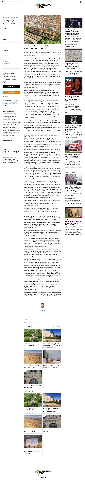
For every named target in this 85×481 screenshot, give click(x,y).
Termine (41, 12)
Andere (5, 81)
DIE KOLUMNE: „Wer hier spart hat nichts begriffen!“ (32, 344)
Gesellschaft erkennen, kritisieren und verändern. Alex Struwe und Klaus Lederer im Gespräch (73, 32)
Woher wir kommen (54, 12)
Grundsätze (62, 12)
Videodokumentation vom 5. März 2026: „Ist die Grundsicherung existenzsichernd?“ (73, 189)
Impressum (9, 1)
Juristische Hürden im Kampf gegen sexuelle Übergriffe (51, 366)
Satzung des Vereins (7, 145)
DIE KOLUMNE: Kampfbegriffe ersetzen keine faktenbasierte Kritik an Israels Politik (51, 345)
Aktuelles (23, 12)
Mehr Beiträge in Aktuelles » (56, 326)
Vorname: (5, 33)
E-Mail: (4, 28)
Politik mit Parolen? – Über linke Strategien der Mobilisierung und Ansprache (73, 128)
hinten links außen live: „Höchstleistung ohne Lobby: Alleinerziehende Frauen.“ (72, 157)
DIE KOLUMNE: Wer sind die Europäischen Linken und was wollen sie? (32, 451)
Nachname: (5, 39)
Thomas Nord (42, 310)
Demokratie (26, 322)
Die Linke (6, 75)
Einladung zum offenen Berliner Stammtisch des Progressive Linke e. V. (72, 64)
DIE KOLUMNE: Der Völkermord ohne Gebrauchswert (32, 366)
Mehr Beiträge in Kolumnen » (56, 391)
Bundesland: (5, 61)
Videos (46, 12)
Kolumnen (40, 320)
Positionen (36, 12)
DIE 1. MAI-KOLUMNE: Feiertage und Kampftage (32, 386)
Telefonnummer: (7, 67)
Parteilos (5, 83)
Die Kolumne (29, 12)
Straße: (4, 45)
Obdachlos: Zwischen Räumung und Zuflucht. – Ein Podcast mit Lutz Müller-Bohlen (73, 222)
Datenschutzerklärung (18, 1)
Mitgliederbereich (11, 92)
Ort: (4, 56)
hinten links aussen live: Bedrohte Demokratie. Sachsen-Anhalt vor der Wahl (72, 98)
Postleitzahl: (6, 50)
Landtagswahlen (33, 322)
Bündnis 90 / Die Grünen (9, 79)
